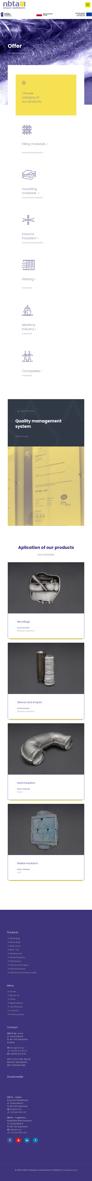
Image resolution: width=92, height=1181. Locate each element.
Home (13, 991)
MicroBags (23, 622)
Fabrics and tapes (19, 964)
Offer (12, 999)
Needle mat (16, 953)
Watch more (21, 436)
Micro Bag (15, 942)
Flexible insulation (27, 863)
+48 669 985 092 (18, 1132)
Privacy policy (17, 1014)
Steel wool (15, 945)
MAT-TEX (14, 949)
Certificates (16, 1006)
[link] (46, 14)
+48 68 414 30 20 (18, 1050)
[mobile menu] (87, 4)
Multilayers (15, 961)
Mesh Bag (15, 938)
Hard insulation (26, 783)
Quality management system (38, 423)
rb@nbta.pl (15, 1129)
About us (14, 995)
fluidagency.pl (69, 1170)
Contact (14, 1010)
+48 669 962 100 (18, 1112)
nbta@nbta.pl (17, 1047)
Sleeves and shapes (29, 702)
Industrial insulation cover (23, 972)
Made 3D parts (17, 957)
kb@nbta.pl (16, 1109)
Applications (16, 1002)
